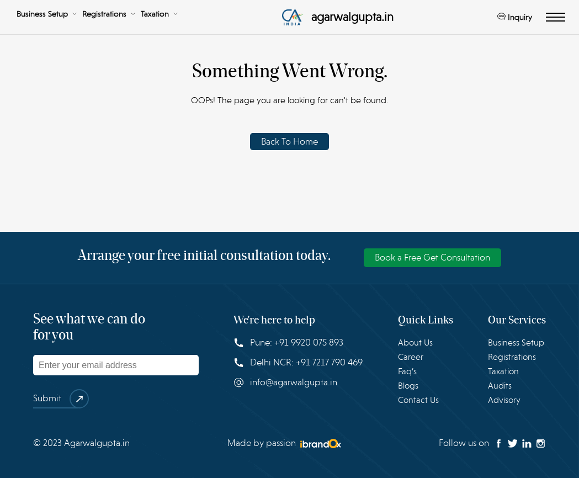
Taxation (159, 14)
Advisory (504, 400)
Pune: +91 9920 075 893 (288, 342)
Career (410, 357)
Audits (500, 386)
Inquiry (514, 17)
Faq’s (407, 371)
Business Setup (47, 14)
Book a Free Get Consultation (432, 257)
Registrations (108, 14)
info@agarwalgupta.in (285, 382)
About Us (415, 343)
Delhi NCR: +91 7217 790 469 (298, 362)
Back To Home (289, 141)
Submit (55, 398)
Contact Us (418, 400)
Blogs (408, 386)
